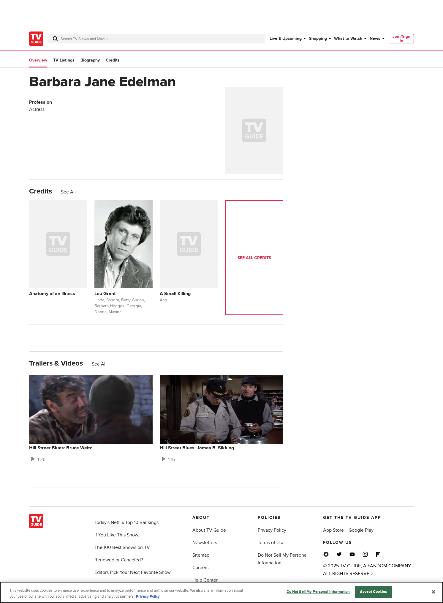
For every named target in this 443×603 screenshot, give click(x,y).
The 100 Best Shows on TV (122, 547)
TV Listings (64, 60)
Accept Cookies (373, 591)
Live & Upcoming (286, 38)
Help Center (205, 580)
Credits (113, 60)
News (375, 38)
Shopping (318, 38)
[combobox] (156, 38)
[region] (221, 592)
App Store (333, 530)
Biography (90, 60)
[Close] (433, 591)
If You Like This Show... (118, 535)
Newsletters (204, 543)
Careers (200, 568)
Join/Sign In (401, 38)
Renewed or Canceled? (118, 560)
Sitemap (200, 555)
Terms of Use (271, 543)
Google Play (361, 530)
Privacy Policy (272, 530)
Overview (38, 60)
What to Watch (348, 38)
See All (68, 192)
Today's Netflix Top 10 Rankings (126, 522)
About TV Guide (209, 530)
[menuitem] (287, 39)
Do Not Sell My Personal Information (318, 591)
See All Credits (254, 257)
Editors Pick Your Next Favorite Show (132, 572)
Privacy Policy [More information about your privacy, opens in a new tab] (148, 596)
